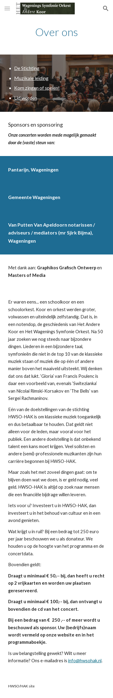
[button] (7, 8)
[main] (57, 32)
